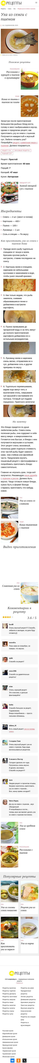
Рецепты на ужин (27, 988)
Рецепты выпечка (9, 988)
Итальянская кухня (9, 1039)
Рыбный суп (7, 153)
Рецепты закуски (8, 999)
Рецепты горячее (9, 991)
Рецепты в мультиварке (25, 1024)
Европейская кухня (9, 1033)
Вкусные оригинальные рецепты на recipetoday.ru (19, 973)
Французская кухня (9, 1045)
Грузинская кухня (9, 1054)
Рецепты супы (7, 1014)
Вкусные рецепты (27, 1008)
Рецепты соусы (8, 1011)
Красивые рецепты (22, 150)
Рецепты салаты (8, 1008)
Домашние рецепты (28, 999)
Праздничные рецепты (26, 992)
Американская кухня (10, 1042)
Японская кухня (8, 1056)
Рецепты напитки (9, 1005)
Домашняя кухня (8, 1036)
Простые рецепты (27, 1005)
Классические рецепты (26, 1012)
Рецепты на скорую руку (28, 1018)
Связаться (19, 983)
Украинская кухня (9, 1051)
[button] (36, 2)
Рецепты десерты (9, 994)
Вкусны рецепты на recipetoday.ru (11, 3)
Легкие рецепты (27, 996)
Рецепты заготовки (9, 996)
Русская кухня (7, 1031)
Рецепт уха (6, 150)
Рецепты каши (7, 1002)
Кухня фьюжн (7, 1048)
